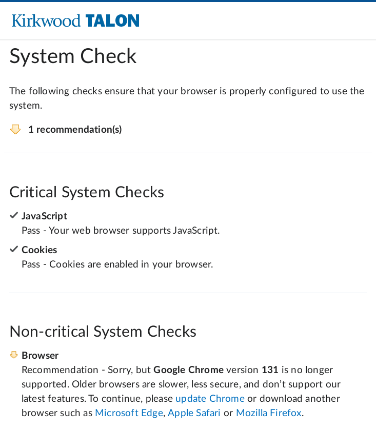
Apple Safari (194, 413)
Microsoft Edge (129, 413)
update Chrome (210, 399)
